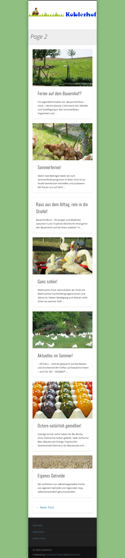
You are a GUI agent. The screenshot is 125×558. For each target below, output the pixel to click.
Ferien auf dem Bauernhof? (60, 93)
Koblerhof (81, 14)
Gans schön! (47, 281)
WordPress (74, 554)
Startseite (37, 525)
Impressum (38, 531)
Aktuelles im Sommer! (55, 355)
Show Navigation (83, 32)
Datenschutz (39, 538)
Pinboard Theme (54, 554)
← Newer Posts (45, 507)
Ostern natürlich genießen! (59, 425)
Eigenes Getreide (51, 475)
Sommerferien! (49, 167)
